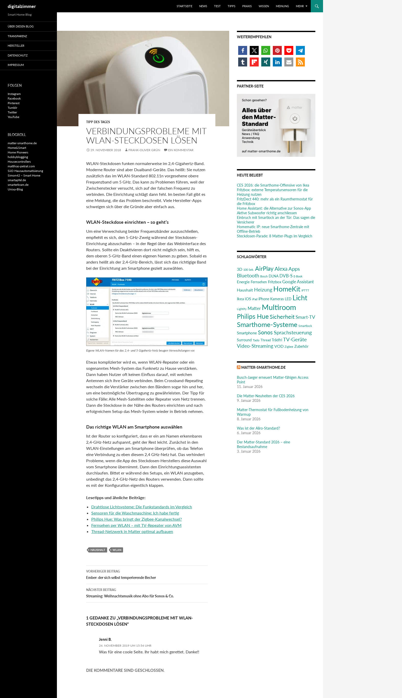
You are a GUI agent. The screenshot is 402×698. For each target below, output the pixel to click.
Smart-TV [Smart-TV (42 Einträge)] (305, 317)
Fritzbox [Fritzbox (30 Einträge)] (274, 281)
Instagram (14, 94)
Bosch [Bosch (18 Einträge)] (264, 276)
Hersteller (16, 45)
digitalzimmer (22, 6)
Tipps (231, 6)
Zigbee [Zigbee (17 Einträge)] (289, 346)
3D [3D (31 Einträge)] (239, 269)
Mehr (300, 6)
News (203, 6)
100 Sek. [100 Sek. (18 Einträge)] (248, 269)
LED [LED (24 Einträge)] (288, 299)
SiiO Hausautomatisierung (25, 171)
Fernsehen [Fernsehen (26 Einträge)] (259, 282)
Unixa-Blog (15, 189)
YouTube (13, 117)
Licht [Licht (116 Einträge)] (300, 297)
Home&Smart (17, 148)
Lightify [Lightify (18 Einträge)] (242, 309)
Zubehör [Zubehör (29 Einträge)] (301, 346)
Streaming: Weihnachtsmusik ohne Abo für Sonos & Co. (147, 592)
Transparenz (17, 36)
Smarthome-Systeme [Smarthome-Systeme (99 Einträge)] (267, 324)
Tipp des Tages (98, 122)
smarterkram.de (18, 185)
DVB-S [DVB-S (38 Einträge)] (286, 275)
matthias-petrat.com (21, 166)
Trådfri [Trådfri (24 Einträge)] (277, 340)
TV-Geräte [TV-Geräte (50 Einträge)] (295, 339)
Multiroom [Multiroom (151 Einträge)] (279, 307)
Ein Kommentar (181, 150)
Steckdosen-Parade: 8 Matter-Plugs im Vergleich (274, 236)
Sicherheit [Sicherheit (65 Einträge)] (282, 316)
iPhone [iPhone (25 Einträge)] (263, 299)
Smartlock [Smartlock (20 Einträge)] (305, 326)
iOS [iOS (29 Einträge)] (248, 298)
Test (217, 6)
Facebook (14, 98)
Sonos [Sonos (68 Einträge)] (265, 332)
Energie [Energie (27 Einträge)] (243, 282)
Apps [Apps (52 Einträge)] (294, 269)
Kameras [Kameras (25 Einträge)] (277, 299)
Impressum (16, 64)
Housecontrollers (19, 161)
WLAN (117, 549)
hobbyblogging (18, 157)
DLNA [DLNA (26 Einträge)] (273, 276)
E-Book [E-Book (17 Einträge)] (298, 276)
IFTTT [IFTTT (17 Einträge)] (305, 290)
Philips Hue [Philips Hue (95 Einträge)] (253, 316)
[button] (242, 50)
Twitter (12, 112)
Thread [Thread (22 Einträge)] (265, 340)
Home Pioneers (18, 152)
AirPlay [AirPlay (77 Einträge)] (264, 268)
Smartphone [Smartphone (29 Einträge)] (247, 333)
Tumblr (12, 108)
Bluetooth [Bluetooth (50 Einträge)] (248, 275)
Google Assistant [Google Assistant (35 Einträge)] (298, 281)
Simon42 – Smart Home (24, 175)
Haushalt (98, 549)
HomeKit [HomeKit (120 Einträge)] (286, 289)
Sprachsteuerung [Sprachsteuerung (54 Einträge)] (293, 332)
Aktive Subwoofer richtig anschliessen (267, 213)
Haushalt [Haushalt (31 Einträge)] (245, 289)
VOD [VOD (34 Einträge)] (279, 346)
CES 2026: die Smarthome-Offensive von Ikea (273, 185)
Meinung (282, 6)
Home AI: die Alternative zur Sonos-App (274, 208)
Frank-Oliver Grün (144, 150)
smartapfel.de (17, 180)
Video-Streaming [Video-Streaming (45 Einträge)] (255, 346)
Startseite (184, 6)
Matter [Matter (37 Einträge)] (254, 308)
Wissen (264, 6)
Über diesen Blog (21, 26)
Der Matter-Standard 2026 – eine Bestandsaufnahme (263, 444)
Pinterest (13, 103)
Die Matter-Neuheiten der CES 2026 (266, 396)
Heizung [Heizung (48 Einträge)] (263, 290)
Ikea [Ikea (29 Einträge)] (240, 298)
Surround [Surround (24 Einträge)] (244, 340)
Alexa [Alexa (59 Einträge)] (281, 268)
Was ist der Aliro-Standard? (258, 428)
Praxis (247, 6)
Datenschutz (18, 55)
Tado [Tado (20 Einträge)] (256, 340)
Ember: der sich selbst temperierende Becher (147, 574)
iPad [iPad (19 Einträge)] (254, 299)
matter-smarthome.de (263, 367)
